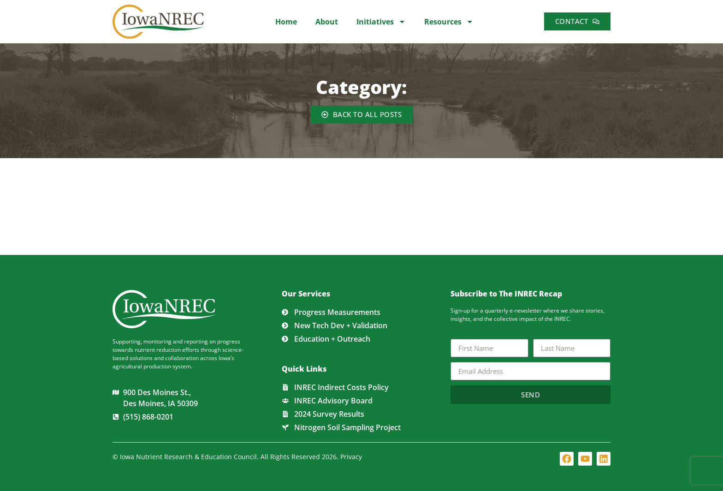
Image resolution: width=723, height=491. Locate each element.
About (326, 22)
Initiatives (381, 21)
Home (286, 22)
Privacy (351, 456)
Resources (449, 21)
